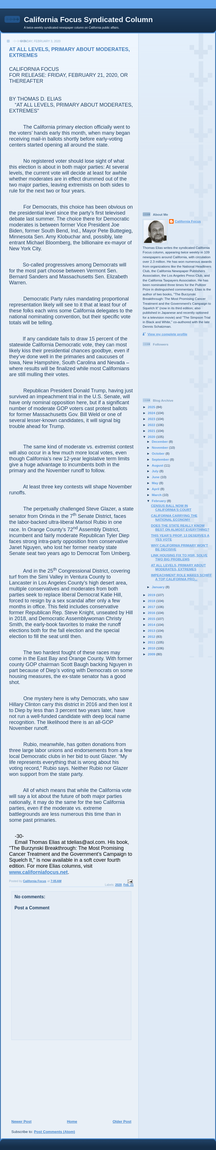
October (158, 453)
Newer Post (21, 1121)
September (161, 459)
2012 (152, 636)
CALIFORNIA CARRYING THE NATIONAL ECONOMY (174, 517)
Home (72, 1121)
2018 (152, 601)
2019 (152, 595)
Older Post (122, 1121)
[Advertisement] (45, 1079)
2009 (152, 654)
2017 (152, 607)
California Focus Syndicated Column (88, 19)
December (160, 441)
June (156, 477)
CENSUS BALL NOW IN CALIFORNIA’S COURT (171, 507)
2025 (152, 407)
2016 (152, 613)
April (156, 489)
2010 (152, 648)
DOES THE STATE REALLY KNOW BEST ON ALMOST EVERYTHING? (180, 527)
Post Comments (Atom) (54, 1132)
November (160, 447)
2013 (152, 630)
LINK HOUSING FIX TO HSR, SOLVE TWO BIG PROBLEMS (179, 557)
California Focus (188, 221)
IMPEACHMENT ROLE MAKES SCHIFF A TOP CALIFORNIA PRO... (181, 577)
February (159, 501)
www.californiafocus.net (38, 872)
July (155, 471)
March (157, 495)
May (155, 483)
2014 (152, 624)
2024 (152, 413)
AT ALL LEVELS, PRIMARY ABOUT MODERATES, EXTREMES (178, 567)
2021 (152, 431)
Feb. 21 (128, 884)
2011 (152, 642)
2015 (152, 618)
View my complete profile (167, 334)
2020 (118, 884)
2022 (152, 425)
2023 (152, 419)
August (158, 465)
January (158, 587)
